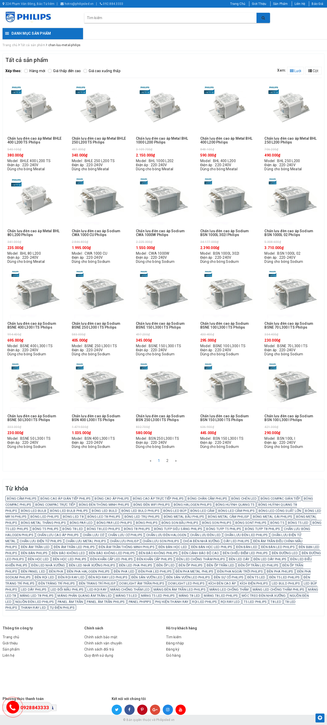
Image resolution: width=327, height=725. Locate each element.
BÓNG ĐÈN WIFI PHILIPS (151, 505)
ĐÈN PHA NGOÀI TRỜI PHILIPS (240, 571)
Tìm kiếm (173, 637)
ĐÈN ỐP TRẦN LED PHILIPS (258, 565)
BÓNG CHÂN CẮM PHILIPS (207, 498)
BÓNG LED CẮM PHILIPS (236, 511)
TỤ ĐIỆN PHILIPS (62, 608)
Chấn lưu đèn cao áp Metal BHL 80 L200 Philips (33, 233)
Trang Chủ (237, 4)
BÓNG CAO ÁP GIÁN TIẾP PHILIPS (65, 498)
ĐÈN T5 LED (256, 577)
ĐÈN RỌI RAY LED (71, 577)
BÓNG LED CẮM (202, 511)
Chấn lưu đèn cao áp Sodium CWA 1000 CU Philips (96, 233)
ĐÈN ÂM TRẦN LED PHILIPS (74, 547)
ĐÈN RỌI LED (44, 577)
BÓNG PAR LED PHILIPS (114, 523)
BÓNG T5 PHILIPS (45, 529)
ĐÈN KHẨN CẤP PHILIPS (154, 559)
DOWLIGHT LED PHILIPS (186, 583)
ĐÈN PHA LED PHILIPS (155, 571)
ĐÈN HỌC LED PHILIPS (70, 559)
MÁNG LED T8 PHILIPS (37, 596)
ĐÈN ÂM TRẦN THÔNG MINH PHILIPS (127, 547)
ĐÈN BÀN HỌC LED (172, 547)
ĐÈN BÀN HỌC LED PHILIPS (211, 547)
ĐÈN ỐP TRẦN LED (221, 565)
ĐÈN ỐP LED (165, 565)
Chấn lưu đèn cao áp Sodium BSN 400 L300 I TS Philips (96, 418)
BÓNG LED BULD (104, 511)
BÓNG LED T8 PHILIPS (104, 517)
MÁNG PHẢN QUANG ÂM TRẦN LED (84, 596)
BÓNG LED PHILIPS (44, 517)
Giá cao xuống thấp (102, 71)
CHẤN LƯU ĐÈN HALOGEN (166, 535)
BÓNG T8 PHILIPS (137, 529)
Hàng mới (34, 71)
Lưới (295, 71)
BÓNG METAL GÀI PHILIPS (273, 517)
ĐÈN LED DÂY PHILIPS (270, 559)
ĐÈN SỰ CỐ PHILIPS (228, 577)
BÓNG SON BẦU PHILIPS (179, 523)
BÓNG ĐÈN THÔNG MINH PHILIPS (104, 505)
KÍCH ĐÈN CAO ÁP (222, 583)
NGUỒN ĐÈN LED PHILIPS (34, 602)
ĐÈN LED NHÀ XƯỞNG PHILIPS (92, 565)
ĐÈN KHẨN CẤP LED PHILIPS (111, 559)
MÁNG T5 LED (126, 596)
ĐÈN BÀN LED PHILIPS (278, 547)
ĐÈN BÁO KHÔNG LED (68, 553)
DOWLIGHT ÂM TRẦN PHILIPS (141, 583)
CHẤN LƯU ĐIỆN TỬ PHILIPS (41, 541)
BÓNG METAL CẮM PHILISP (228, 517)
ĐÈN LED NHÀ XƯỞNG (48, 565)
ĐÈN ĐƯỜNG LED (285, 553)
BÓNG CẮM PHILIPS (22, 498)
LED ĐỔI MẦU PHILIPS (67, 589)
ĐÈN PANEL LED (33, 571)
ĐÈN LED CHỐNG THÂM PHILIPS (200, 559)
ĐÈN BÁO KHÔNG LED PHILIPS (112, 553)
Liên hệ (8, 655)
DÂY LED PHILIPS (236, 541)
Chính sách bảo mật (101, 637)
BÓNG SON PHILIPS (216, 523)
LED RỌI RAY (97, 589)
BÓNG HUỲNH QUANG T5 (235, 505)
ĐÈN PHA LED (124, 571)
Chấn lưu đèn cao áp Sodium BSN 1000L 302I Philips (224, 233)
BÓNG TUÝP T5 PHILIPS (223, 529)
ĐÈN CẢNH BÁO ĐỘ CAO (200, 553)
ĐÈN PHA (56, 571)
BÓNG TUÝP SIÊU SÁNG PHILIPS (178, 529)
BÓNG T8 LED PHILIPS (103, 529)
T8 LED (276, 602)
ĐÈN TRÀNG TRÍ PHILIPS (56, 583)
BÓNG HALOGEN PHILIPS (193, 505)
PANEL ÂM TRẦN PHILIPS (106, 602)
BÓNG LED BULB (33, 511)
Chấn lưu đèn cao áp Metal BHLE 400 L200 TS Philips (34, 140)
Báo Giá (317, 4)
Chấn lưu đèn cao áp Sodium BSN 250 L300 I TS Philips (160, 418)
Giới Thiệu (259, 4)
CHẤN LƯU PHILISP (124, 541)
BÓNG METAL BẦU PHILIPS (184, 517)
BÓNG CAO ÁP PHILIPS (112, 498)
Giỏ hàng (173, 655)
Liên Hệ (300, 4)
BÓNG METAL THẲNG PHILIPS (43, 523)
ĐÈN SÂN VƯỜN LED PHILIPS (188, 577)
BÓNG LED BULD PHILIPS (140, 511)
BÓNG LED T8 (73, 517)
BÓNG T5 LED (298, 523)
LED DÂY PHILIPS (34, 589)
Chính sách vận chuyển (103, 643)
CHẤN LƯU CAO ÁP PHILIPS (58, 535)
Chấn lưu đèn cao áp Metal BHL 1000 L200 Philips (162, 140)
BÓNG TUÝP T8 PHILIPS (262, 529)
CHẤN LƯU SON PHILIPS (161, 541)
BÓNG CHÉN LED (244, 498)
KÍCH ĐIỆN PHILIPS (254, 583)
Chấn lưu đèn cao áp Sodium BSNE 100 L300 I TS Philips (224, 325)
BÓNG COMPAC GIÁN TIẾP (280, 498)
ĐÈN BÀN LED (246, 547)
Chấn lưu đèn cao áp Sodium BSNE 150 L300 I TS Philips (160, 325)
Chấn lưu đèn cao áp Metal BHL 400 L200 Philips (226, 140)
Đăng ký (172, 649)
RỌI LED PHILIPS (204, 602)
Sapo (200, 720)
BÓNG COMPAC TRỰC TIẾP (55, 505)
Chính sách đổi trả (99, 649)
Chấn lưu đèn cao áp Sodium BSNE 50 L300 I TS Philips (31, 418)
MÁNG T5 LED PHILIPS (158, 596)
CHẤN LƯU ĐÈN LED (205, 535)
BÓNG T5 (277, 523)
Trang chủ (11, 637)
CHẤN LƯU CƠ (93, 535)
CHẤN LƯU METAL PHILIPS (86, 541)
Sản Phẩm (280, 4)
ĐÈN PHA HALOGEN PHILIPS (88, 571)
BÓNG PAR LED (81, 523)
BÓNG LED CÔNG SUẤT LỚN (280, 511)
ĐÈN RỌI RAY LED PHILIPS (107, 577)
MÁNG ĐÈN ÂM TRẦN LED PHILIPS (180, 589)
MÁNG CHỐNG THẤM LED (130, 589)
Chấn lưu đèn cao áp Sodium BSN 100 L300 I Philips (288, 418)
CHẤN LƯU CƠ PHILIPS (125, 535)
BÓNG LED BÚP (174, 511)
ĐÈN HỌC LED (38, 559)
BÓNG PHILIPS (147, 523)
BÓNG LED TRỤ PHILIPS (142, 517)
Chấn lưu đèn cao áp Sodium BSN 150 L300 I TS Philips (224, 418)
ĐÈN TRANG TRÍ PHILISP (97, 583)
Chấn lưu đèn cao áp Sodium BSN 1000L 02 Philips (288, 233)
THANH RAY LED (33, 608)
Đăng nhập (175, 643)
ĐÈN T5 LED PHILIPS (284, 577)
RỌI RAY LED (230, 602)
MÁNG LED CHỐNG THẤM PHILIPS (279, 589)
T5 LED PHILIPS (255, 602)
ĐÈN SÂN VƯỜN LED (146, 577)
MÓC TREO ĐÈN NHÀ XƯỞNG (264, 596)
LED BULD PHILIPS (286, 583)
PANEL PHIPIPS (140, 602)
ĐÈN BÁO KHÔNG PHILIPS (158, 553)
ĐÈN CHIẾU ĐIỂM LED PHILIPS (245, 553)
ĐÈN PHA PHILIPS (280, 571)
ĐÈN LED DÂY (239, 559)
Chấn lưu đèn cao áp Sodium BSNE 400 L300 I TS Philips (31, 325)
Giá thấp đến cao (64, 71)
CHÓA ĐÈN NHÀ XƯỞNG (201, 541)
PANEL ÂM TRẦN (70, 602)
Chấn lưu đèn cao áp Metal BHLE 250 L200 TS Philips (99, 140)
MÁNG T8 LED (189, 596)
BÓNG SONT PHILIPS (250, 523)
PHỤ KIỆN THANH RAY (172, 602)
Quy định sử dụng (98, 655)
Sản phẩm (11, 649)
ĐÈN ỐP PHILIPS (191, 565)
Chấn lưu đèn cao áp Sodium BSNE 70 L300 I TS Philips (288, 325)
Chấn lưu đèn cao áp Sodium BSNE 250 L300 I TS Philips (96, 325)
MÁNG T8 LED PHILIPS (221, 596)
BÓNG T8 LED (72, 529)
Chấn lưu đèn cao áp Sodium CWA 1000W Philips (160, 233)
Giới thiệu (10, 643)
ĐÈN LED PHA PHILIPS (136, 565)
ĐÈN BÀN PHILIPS (34, 553)
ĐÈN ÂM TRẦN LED (35, 547)
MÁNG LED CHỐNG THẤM (229, 589)
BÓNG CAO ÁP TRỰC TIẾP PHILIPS (158, 498)
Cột (313, 71)
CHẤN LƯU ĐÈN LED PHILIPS (246, 535)
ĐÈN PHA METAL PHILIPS (194, 571)
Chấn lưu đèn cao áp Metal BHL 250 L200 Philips (290, 140)
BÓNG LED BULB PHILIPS (69, 511)
